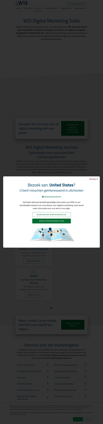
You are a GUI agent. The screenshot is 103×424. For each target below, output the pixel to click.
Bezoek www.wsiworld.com (51, 221)
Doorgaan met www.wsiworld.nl (51, 214)
